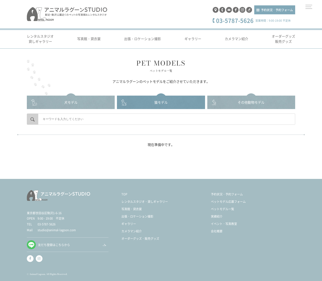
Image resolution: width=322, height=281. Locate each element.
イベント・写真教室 (224, 223)
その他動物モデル (251, 102)
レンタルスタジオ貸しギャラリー (40, 39)
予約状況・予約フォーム (277, 10)
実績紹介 (216, 216)
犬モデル (71, 102)
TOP (124, 194)
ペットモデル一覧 (222, 209)
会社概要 (216, 231)
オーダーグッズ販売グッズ (283, 39)
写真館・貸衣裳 (89, 38)
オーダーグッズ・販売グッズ (140, 238)
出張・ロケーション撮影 (142, 38)
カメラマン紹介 (236, 38)
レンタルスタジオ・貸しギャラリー (144, 201)
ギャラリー (192, 38)
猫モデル (161, 102)
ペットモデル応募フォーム (228, 201)
